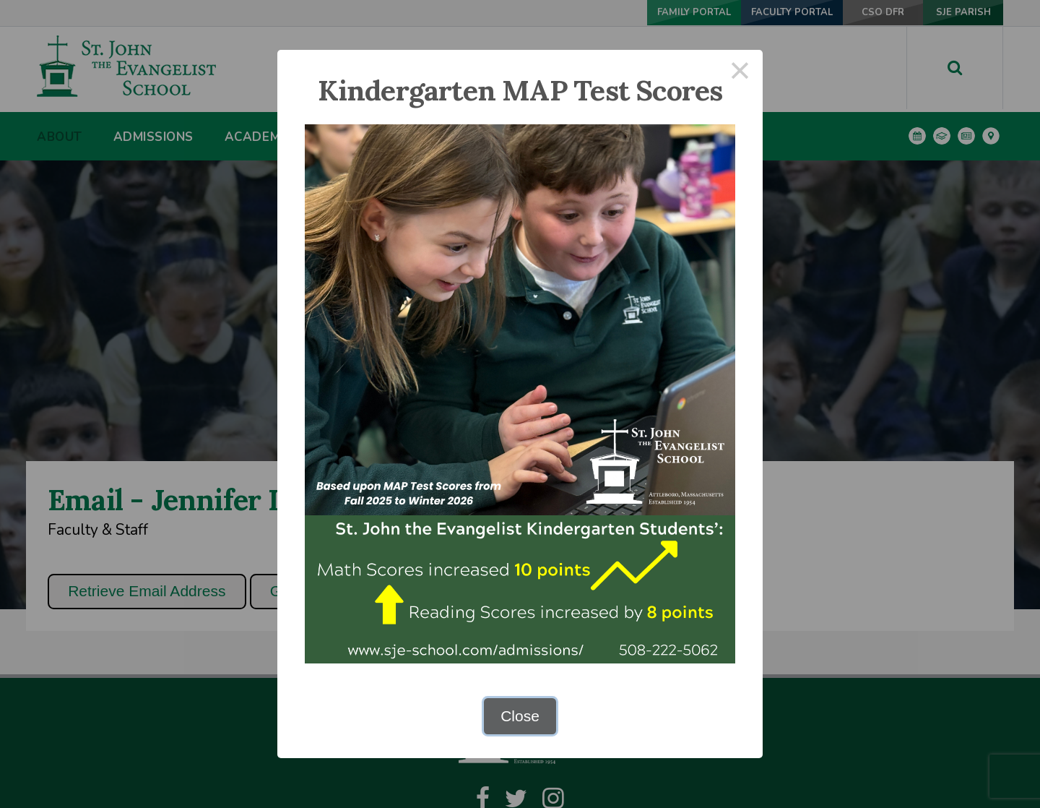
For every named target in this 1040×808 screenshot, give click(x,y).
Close (520, 716)
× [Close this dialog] (740, 72)
